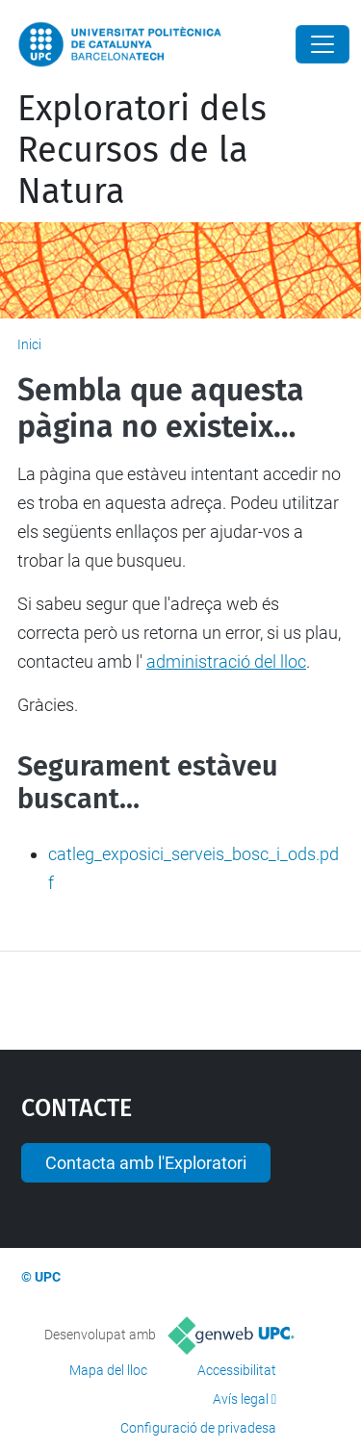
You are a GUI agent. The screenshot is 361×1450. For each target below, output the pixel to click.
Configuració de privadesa (198, 1428)
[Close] (322, 44)
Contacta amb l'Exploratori (145, 1163)
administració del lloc (226, 661)
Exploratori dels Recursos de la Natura (142, 150)
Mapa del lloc (108, 1370)
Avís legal (241, 1399)
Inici (29, 344)
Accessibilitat (236, 1370)
